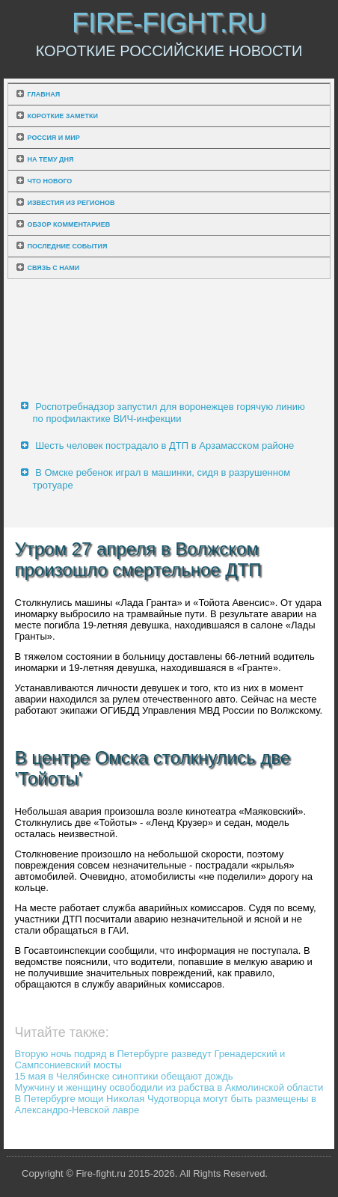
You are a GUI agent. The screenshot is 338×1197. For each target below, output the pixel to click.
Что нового (50, 181)
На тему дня (51, 159)
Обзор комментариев (69, 224)
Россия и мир (54, 137)
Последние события (68, 246)
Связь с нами (54, 268)
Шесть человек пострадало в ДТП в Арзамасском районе (164, 445)
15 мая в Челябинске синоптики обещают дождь (124, 1076)
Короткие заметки (63, 116)
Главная (44, 94)
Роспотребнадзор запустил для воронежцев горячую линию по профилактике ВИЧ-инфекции (169, 412)
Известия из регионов (71, 202)
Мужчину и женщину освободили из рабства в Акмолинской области (169, 1087)
